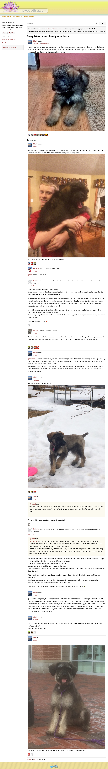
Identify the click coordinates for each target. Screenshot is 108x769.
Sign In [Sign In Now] (5, 33)
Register (35, 759)
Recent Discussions (8, 39)
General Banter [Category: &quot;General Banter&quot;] (45, 43)
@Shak (30, 275)
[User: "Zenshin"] (30, 269)
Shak (35, 41)
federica (36, 281)
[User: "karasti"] (30, 331)
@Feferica (31, 359)
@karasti (33, 504)
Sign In (29, 759)
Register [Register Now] (11, 33)
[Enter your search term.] (62, 23)
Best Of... (5, 42)
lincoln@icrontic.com (54, 29)
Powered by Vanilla (54, 766)
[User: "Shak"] (30, 42)
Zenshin (36, 268)
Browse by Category (9, 47)
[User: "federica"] (30, 282)
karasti (35, 330)
